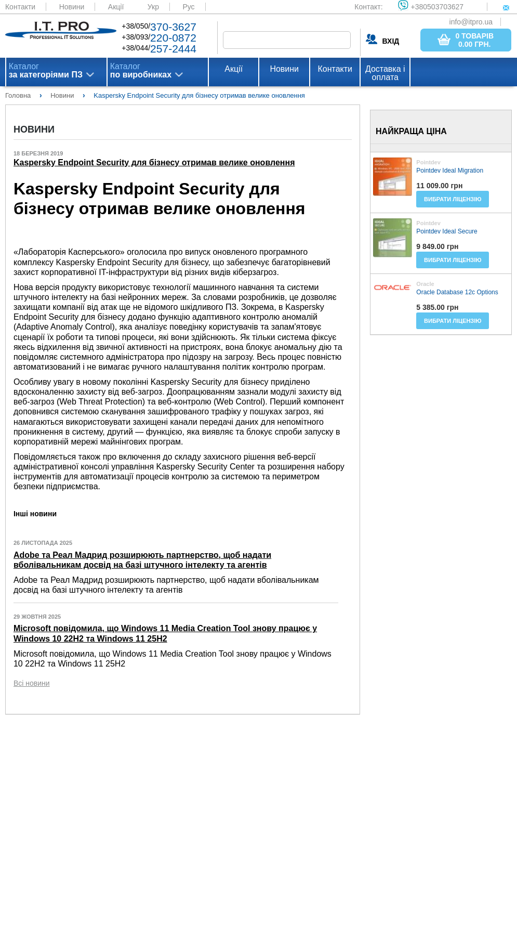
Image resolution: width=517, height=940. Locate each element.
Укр (153, 7)
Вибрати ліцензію (453, 199)
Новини (72, 7)
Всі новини (32, 683)
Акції (116, 7)
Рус (188, 7)
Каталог (46, 70)
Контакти (20, 7)
